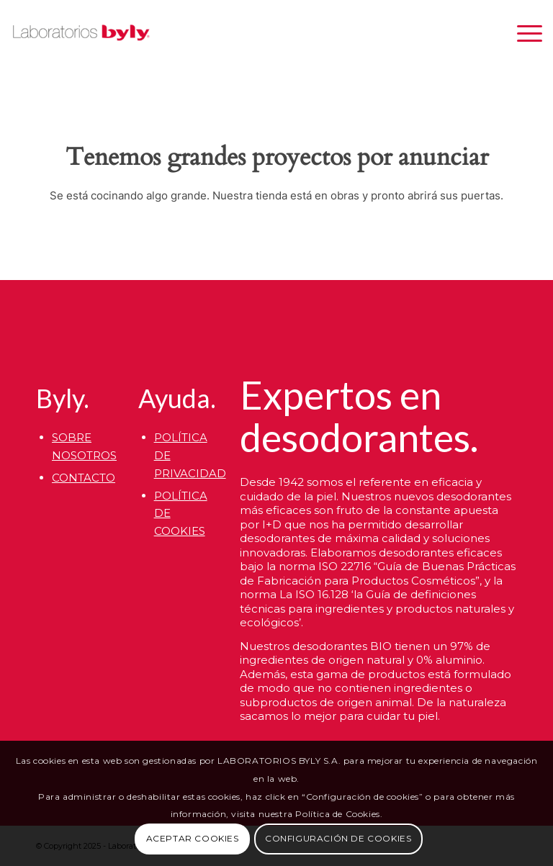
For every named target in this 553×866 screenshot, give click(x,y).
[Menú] (522, 33)
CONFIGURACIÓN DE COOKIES (338, 838)
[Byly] (81, 33)
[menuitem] (522, 33)
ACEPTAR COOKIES (192, 838)
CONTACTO (83, 477)
